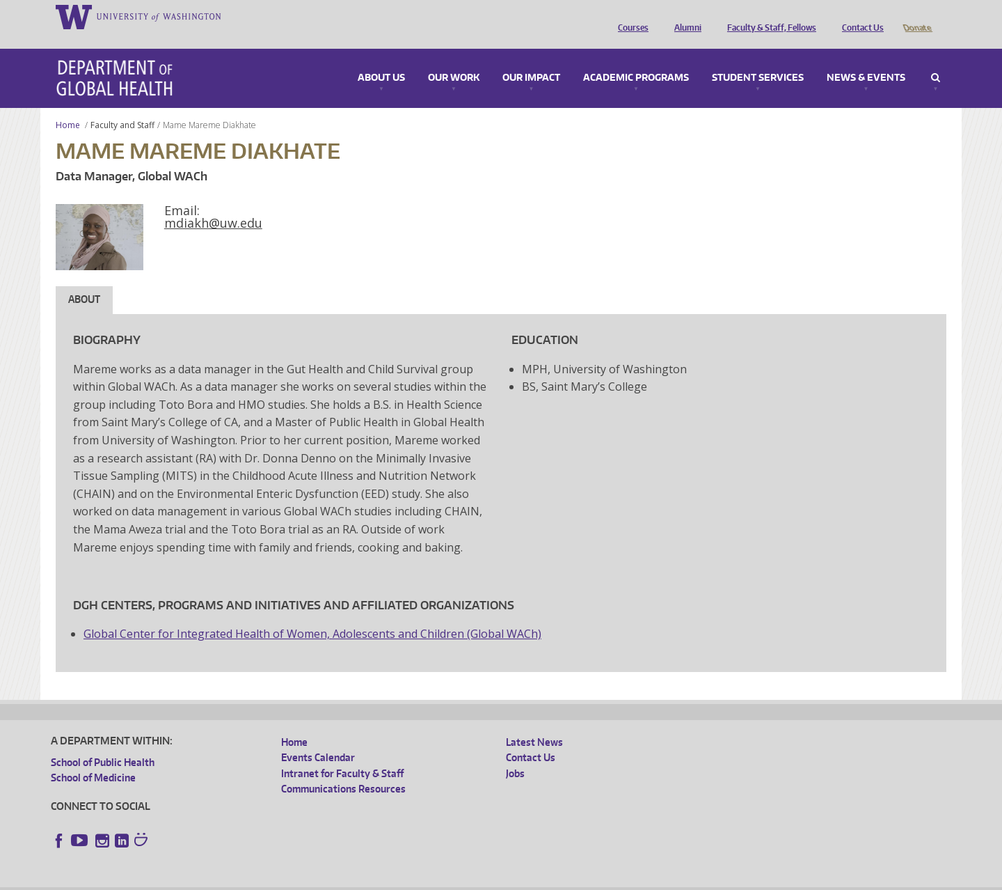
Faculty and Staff (122, 105)
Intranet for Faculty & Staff (342, 754)
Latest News (534, 722)
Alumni (684, 16)
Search (935, 58)
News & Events (866, 58)
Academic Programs (636, 58)
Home (68, 105)
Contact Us (859, 16)
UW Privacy (235, 879)
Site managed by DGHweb (374, 879)
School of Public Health (102, 743)
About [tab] (84, 280)
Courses (629, 16)
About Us (381, 58)
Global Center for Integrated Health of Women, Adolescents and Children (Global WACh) (312, 614)
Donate (916, 16)
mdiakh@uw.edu (213, 203)
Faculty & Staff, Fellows (768, 16)
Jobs (515, 754)
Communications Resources (343, 769)
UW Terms (291, 879)
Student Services (758, 58)
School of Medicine (93, 758)
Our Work (453, 58)
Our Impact (531, 58)
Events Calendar (318, 738)
